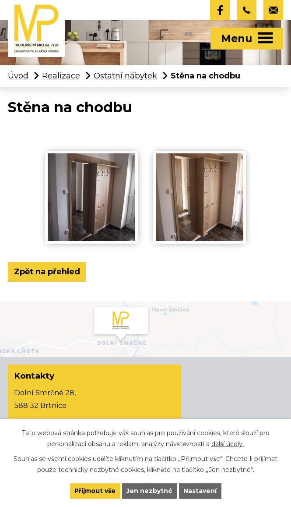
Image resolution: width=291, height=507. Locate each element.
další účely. (227, 444)
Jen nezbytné (149, 491)
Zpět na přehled (47, 272)
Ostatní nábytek (125, 76)
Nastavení (200, 491)
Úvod (18, 76)
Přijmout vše (95, 491)
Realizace (61, 76)
